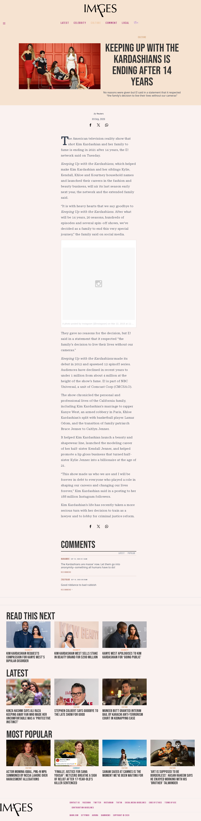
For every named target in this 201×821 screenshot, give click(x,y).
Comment (111, 23)
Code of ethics (155, 802)
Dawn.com (74, 815)
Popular (131, 553)
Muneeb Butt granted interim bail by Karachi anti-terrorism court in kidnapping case (122, 715)
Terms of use (170, 802)
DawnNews (105, 815)
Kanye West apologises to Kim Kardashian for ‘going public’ (121, 655)
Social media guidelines (135, 802)
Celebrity (80, 23)
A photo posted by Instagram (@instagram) (84, 323)
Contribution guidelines (83, 807)
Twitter (97, 802)
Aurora (95, 815)
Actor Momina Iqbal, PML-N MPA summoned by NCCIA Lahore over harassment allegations (27, 775)
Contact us (75, 802)
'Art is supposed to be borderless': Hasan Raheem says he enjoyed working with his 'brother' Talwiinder (171, 777)
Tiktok (119, 802)
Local (125, 23)
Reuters (100, 113)
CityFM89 (85, 815)
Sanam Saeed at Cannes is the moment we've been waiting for (122, 773)
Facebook (86, 802)
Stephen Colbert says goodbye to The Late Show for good (76, 713)
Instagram (108, 802)
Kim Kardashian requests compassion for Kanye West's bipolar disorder (25, 657)
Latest (65, 23)
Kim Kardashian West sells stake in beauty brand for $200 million (76, 655)
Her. (136, 22)
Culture (96, 23)
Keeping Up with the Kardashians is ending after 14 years (142, 65)
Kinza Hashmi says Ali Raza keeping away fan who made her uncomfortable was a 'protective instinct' (28, 716)
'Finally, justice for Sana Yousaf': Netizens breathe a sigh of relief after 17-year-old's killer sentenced (75, 777)
